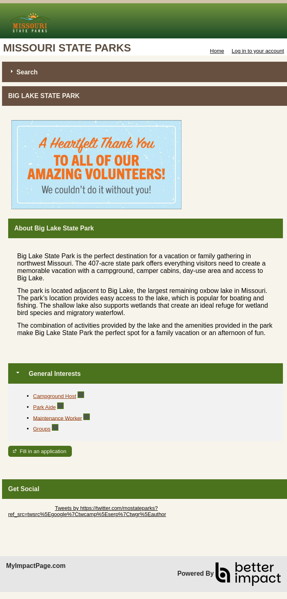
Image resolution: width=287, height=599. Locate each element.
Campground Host (54, 396)
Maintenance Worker (57, 418)
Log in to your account (258, 51)
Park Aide (44, 407)
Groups (42, 429)
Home (217, 51)
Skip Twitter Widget (30, 508)
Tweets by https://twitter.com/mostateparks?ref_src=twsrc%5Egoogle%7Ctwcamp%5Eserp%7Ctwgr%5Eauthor (87, 511)
